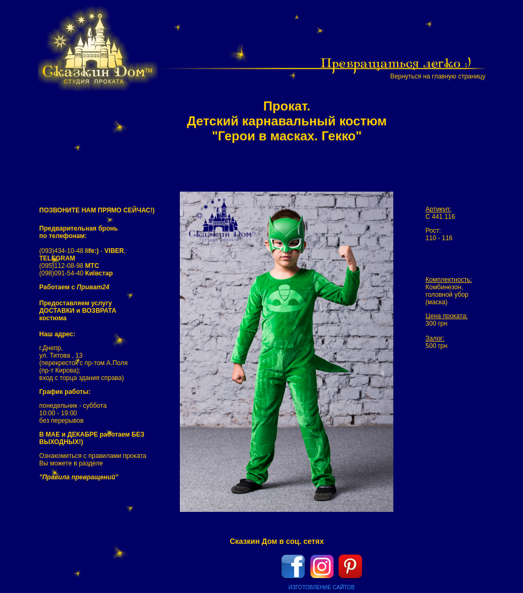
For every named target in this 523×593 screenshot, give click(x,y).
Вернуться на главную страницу (437, 76)
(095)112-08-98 (69, 266)
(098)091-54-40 (76, 273)
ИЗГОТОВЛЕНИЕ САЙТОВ (322, 587)
